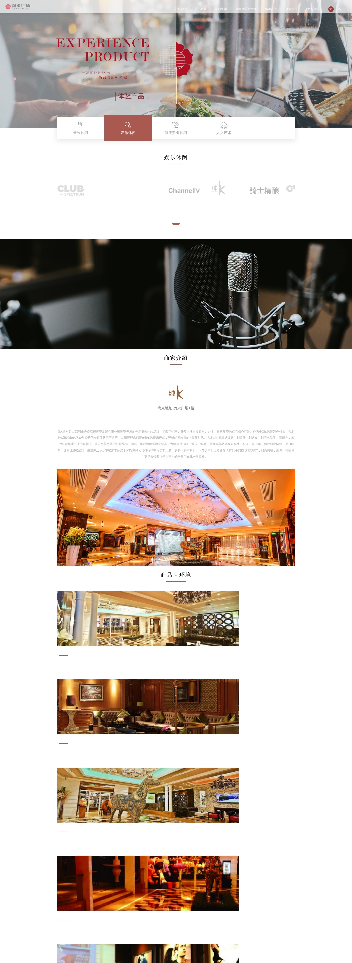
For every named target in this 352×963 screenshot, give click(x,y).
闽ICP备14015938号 (41, 949)
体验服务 (292, 9)
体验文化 (158, 916)
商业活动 (84, 909)
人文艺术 (133, 920)
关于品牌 (200, 9)
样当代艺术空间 (246, 9)
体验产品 (271, 9)
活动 (106, 916)
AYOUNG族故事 (63, 912)
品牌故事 (59, 909)
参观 (106, 924)
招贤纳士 (183, 920)
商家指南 (158, 912)
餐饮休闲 (133, 909)
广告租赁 (183, 916)
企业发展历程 (37, 916)
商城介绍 (158, 909)
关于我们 (108, 909)
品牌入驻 (183, 909)
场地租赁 (183, 912)
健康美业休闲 (136, 916)
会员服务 (158, 920)
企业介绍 (34, 909)
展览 (106, 912)
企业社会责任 (37, 920)
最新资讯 (221, 9)
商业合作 (312, 9)
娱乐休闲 (133, 912)
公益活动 (84, 912)
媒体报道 (84, 916)
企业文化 (34, 912)
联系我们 (183, 924)
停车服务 (158, 924)
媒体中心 (108, 928)
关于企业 (180, 9)
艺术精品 (108, 920)
